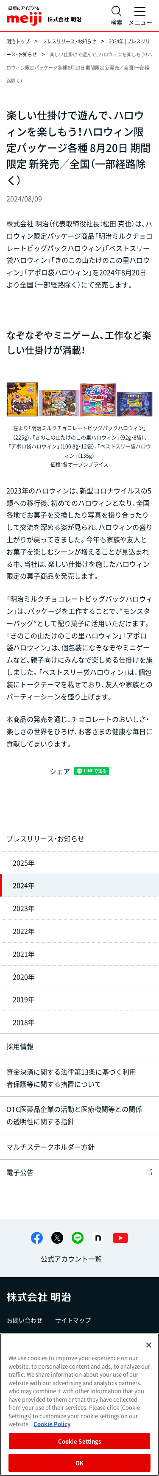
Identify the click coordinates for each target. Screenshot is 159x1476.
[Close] (148, 1345)
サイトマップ (73, 1320)
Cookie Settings (79, 1441)
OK (79, 1463)
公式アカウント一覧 (71, 1258)
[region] (79, 1404)
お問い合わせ (24, 1320)
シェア (60, 771)
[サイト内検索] (116, 15)
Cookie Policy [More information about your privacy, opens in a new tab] (51, 1424)
